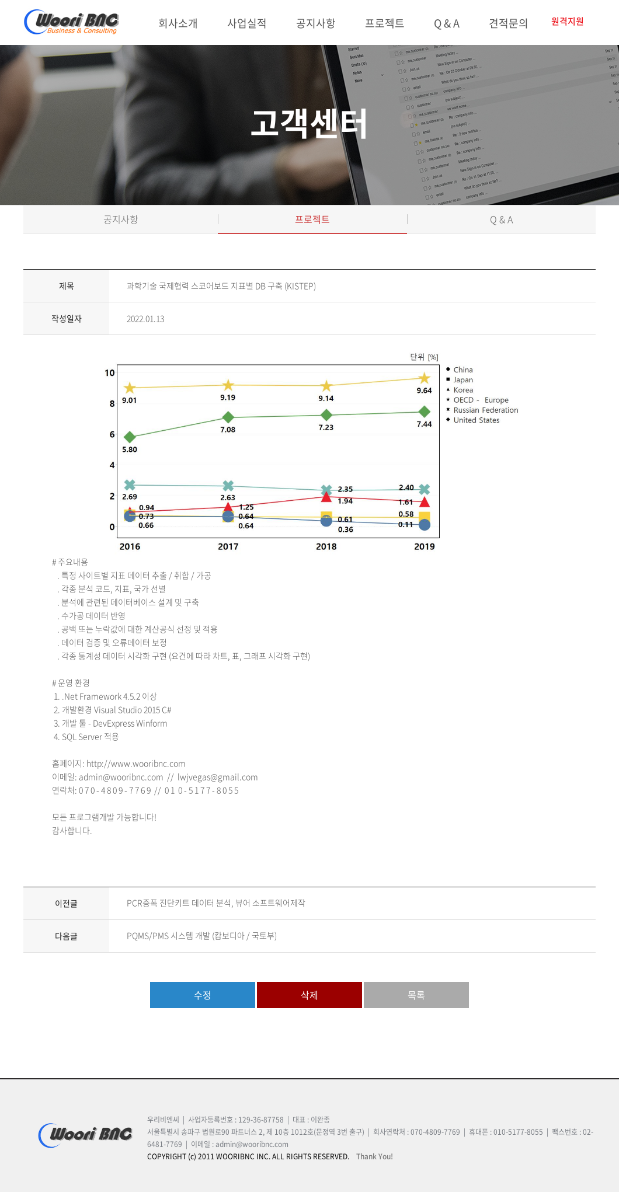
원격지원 (567, 21)
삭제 (309, 995)
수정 (202, 995)
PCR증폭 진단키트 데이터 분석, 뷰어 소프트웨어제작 (216, 902)
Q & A (447, 23)
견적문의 (508, 23)
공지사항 (316, 23)
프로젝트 (385, 23)
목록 (416, 995)
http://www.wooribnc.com (136, 763)
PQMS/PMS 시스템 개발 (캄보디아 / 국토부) (202, 935)
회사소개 (178, 23)
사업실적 (247, 23)
